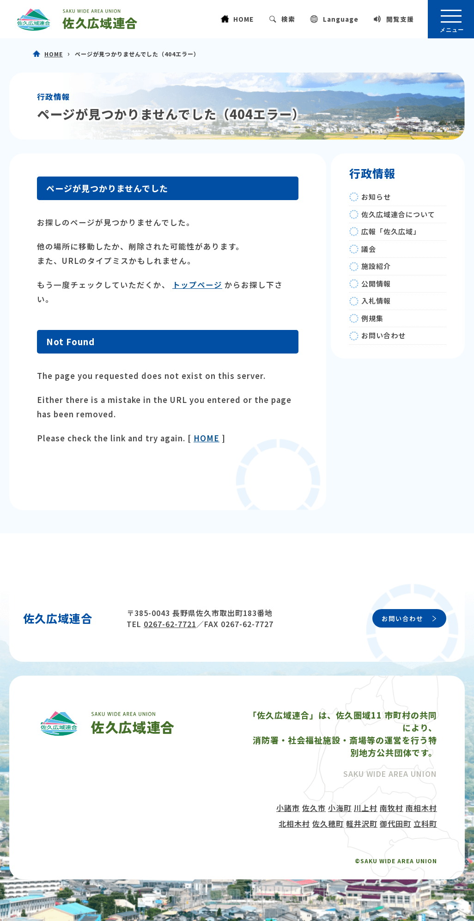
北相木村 (294, 823)
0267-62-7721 (170, 623)
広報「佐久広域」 (390, 231)
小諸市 (288, 807)
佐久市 (314, 807)
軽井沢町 (361, 823)
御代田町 (395, 823)
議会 (368, 249)
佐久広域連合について (398, 214)
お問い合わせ (383, 335)
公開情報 (376, 283)
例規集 (372, 318)
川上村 (365, 807)
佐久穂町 (328, 823)
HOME (243, 19)
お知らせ (376, 196)
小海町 (340, 807)
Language (341, 19)
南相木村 (421, 807)
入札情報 (376, 300)
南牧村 (391, 807)
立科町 (425, 823)
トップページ (197, 284)
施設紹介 (376, 266)
